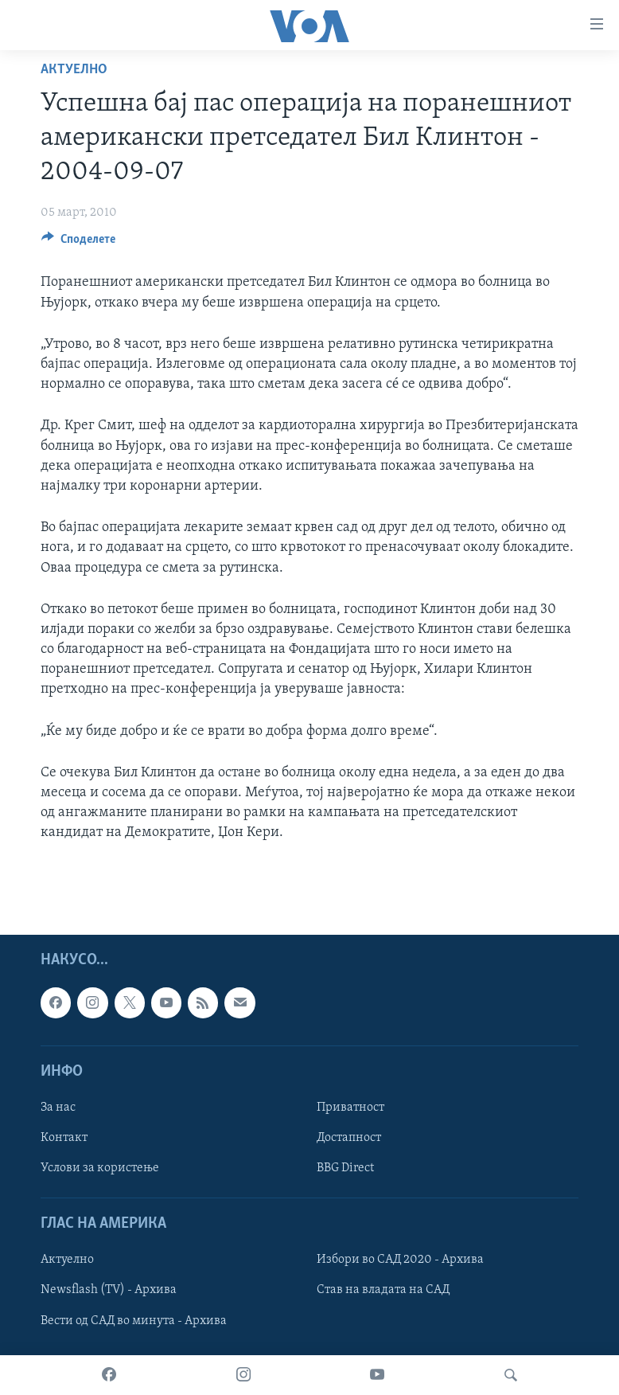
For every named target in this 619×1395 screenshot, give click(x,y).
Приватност (350, 1107)
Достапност (349, 1137)
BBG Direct (345, 1168)
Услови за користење (100, 1168)
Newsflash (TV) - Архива (109, 1290)
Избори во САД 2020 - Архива (400, 1259)
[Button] (78, 243)
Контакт (64, 1137)
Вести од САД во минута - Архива (134, 1320)
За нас (58, 1107)
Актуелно (74, 69)
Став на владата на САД (383, 1290)
